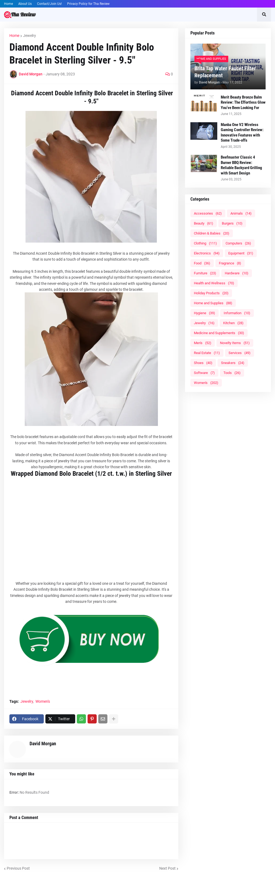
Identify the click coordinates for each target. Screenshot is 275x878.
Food (202, 263)
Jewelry (29, 35)
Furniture (205, 273)
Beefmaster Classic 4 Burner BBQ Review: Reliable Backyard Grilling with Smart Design (241, 165)
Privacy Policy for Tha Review (88, 4)
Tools (232, 373)
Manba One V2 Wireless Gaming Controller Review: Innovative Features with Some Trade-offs (242, 132)
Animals (241, 213)
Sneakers (232, 363)
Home (8, 4)
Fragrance (230, 263)
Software (204, 373)
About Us (25, 4)
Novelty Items (235, 343)
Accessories (208, 213)
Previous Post (18, 868)
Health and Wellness (214, 283)
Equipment (240, 253)
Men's (202, 343)
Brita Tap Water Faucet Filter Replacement (225, 72)
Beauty (203, 223)
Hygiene (204, 313)
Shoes (203, 363)
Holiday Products (211, 293)
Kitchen (233, 323)
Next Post (167, 868)
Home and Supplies (213, 303)
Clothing (205, 243)
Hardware (236, 273)
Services (240, 353)
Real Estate (207, 353)
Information (237, 313)
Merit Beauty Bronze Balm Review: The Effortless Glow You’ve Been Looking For (243, 102)
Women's (42, 701)
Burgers (232, 223)
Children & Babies (211, 233)
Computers (238, 243)
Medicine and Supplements (219, 333)
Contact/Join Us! (49, 4)
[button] (264, 15)
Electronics (207, 253)
